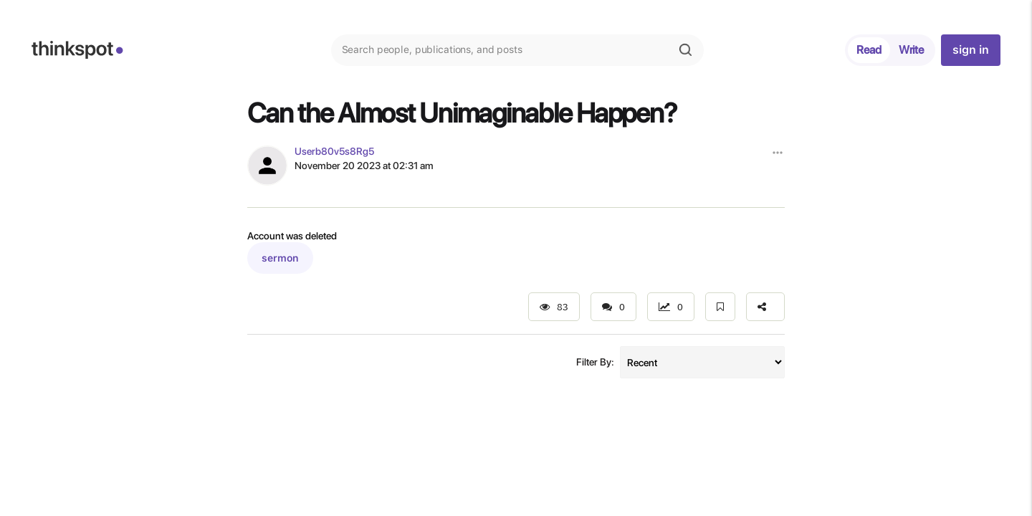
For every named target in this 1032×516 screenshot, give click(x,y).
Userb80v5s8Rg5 (334, 151)
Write (911, 50)
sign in (970, 50)
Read (869, 50)
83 (554, 306)
